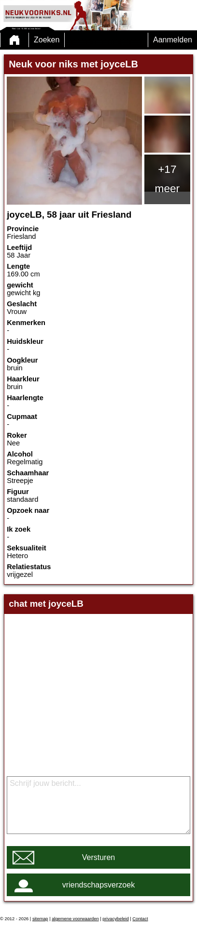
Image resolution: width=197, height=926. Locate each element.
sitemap (40, 918)
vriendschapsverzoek (98, 885)
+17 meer (167, 179)
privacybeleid (115, 918)
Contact (140, 918)
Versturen (98, 857)
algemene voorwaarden (75, 918)
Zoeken (46, 40)
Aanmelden (172, 40)
